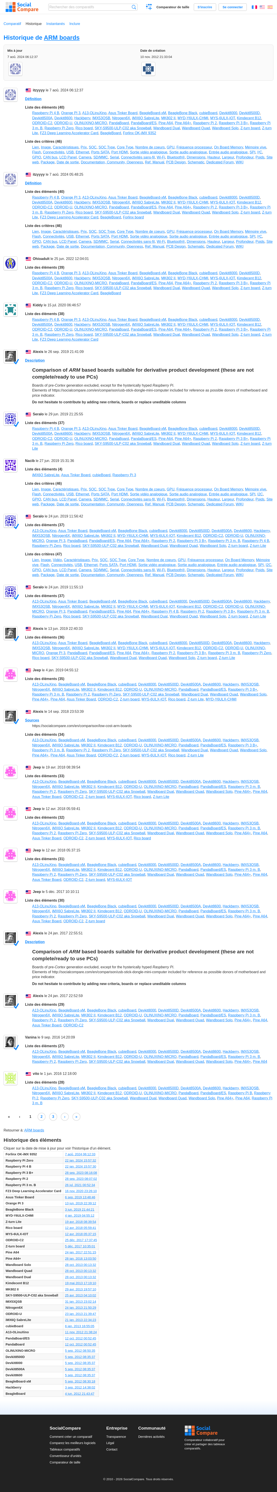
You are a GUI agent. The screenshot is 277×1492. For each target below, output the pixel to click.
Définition (33, 99)
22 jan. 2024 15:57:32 (80, 1160)
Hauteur (214, 157)
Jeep (37, 670)
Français (254, 7)
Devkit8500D (249, 113)
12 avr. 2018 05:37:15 (80, 1234)
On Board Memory (228, 147)
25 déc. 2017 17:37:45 (81, 1240)
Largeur (228, 157)
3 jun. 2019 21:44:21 (79, 1209)
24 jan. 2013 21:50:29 (80, 1307)
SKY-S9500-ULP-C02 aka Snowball (123, 128)
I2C (260, 494)
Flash (36, 152)
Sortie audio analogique (188, 152)
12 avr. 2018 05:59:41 (80, 1228)
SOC (93, 147)
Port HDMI (119, 152)
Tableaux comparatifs (65, 1449)
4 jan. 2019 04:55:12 (79, 1215)
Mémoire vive (255, 147)
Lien (35, 147)
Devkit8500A (42, 118)
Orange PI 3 (70, 113)
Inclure (74, 24)
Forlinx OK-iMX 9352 (139, 133)
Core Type (125, 147)
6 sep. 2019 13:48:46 (80, 1197)
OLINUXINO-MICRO (90, 123)
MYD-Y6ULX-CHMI (193, 118)
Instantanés (55, 24)
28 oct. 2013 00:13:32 (80, 1265)
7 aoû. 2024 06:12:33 (80, 1154)
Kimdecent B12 (249, 118)
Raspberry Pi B (240, 1093)
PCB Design (176, 162)
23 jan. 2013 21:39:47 (80, 1314)
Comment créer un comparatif (71, 1436)
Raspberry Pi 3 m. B (224, 541)
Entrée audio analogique (228, 152)
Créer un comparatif (149, 7)
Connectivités (53, 152)
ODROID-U (63, 123)
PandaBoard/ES (144, 123)
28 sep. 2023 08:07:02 (81, 1179)
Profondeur (245, 157)
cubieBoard (208, 113)
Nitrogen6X (121, 118)
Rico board (84, 128)
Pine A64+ (183, 123)
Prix (84, 147)
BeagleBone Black (182, 113)
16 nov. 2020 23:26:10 (81, 1191)
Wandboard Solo (225, 128)
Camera (85, 157)
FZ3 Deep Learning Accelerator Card (69, 133)
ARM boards (62, 37)
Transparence (116, 1436)
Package (48, 162)
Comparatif (12, 24)
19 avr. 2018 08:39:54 (80, 1222)
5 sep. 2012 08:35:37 (80, 1357)
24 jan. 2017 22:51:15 (80, 1252)
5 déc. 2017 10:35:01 (80, 1246)
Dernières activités (151, 1436)
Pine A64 (166, 123)
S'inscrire (205, 7)
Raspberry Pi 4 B (45, 113)
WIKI (239, 162)
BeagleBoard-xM (152, 113)
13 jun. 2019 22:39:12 (80, 1203)
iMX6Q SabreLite (145, 118)
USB (70, 152)
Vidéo (57, 560)
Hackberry (82, 118)
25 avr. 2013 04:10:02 (80, 1295)
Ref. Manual (154, 162)
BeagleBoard (110, 133)
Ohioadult (41, 259)
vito (36, 1074)
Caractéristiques (66, 147)
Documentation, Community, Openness (112, 162)
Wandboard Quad (196, 128)
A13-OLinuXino (94, 113)
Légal (110, 1443)
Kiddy (38, 305)
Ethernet (82, 152)
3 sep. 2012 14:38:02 (80, 1387)
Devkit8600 (63, 118)
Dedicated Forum (220, 162)
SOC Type (107, 147)
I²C (259, 152)
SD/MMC (100, 157)
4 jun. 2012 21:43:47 (79, 1393)
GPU (170, 147)
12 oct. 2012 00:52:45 (80, 1338)
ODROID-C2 (42, 123)
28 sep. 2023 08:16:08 (81, 1173)
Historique (34, 24)
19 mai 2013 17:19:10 (80, 1283)
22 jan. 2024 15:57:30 (80, 1166)
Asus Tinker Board (123, 113)
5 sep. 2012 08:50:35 (80, 1350)
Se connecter (232, 7)
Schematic (196, 162)
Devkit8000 (228, 113)
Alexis (38, 352)
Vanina (31, 1037)
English (262, 7)
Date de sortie (68, 162)
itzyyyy (39, 90)
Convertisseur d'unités (65, 1456)
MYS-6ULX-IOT (222, 118)
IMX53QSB (101, 118)
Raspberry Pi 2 (205, 123)
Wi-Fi (161, 157)
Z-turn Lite (258, 546)
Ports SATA (100, 152)
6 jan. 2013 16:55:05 (79, 1326)
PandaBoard (119, 123)
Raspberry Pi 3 (124, 475)
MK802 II (168, 118)
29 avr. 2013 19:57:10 (80, 1289)
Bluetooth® (176, 157)
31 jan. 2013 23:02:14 (80, 1301)
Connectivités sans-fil (138, 157)
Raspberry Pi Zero (58, 128)
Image (46, 147)
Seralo (38, 414)
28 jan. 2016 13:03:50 (80, 1258)
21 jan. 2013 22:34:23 (80, 1320)
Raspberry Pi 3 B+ (233, 123)
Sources (32, 720)
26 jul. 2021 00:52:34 (80, 1185)
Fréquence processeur (194, 147)
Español (270, 7)
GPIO (36, 157)
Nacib (30, 461)
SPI (252, 152)
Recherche (134, 7)
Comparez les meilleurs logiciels (73, 1443)
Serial (114, 157)
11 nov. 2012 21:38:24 (81, 1332)
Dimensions (196, 157)
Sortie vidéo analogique (148, 152)
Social (206, 1430)
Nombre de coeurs (150, 147)
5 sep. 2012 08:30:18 (80, 1381)
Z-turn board (250, 128)
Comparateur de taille (172, 7)
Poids (260, 157)
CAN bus (50, 157)
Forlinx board (133, 217)
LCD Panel (68, 157)
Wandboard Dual (166, 128)
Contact (112, 1449)
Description (35, 360)
